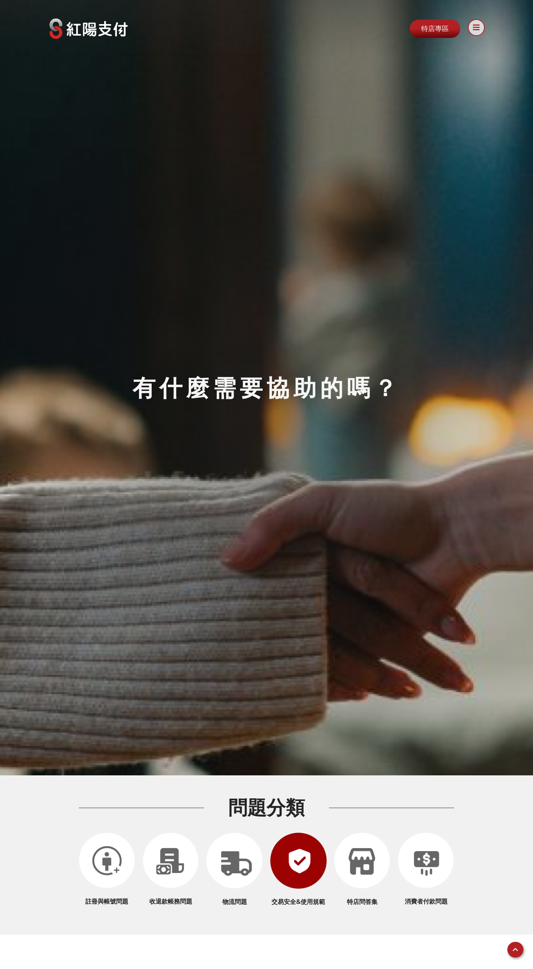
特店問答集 (362, 901)
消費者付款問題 (426, 901)
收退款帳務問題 (170, 901)
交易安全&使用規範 (298, 901)
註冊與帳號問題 (106, 901)
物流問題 (234, 901)
